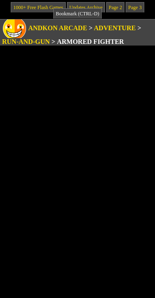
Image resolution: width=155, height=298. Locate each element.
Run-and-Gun (26, 41)
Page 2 (115, 7)
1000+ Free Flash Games (38, 7)
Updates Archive (86, 7)
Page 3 (134, 7)
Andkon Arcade (57, 27)
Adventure (115, 27)
